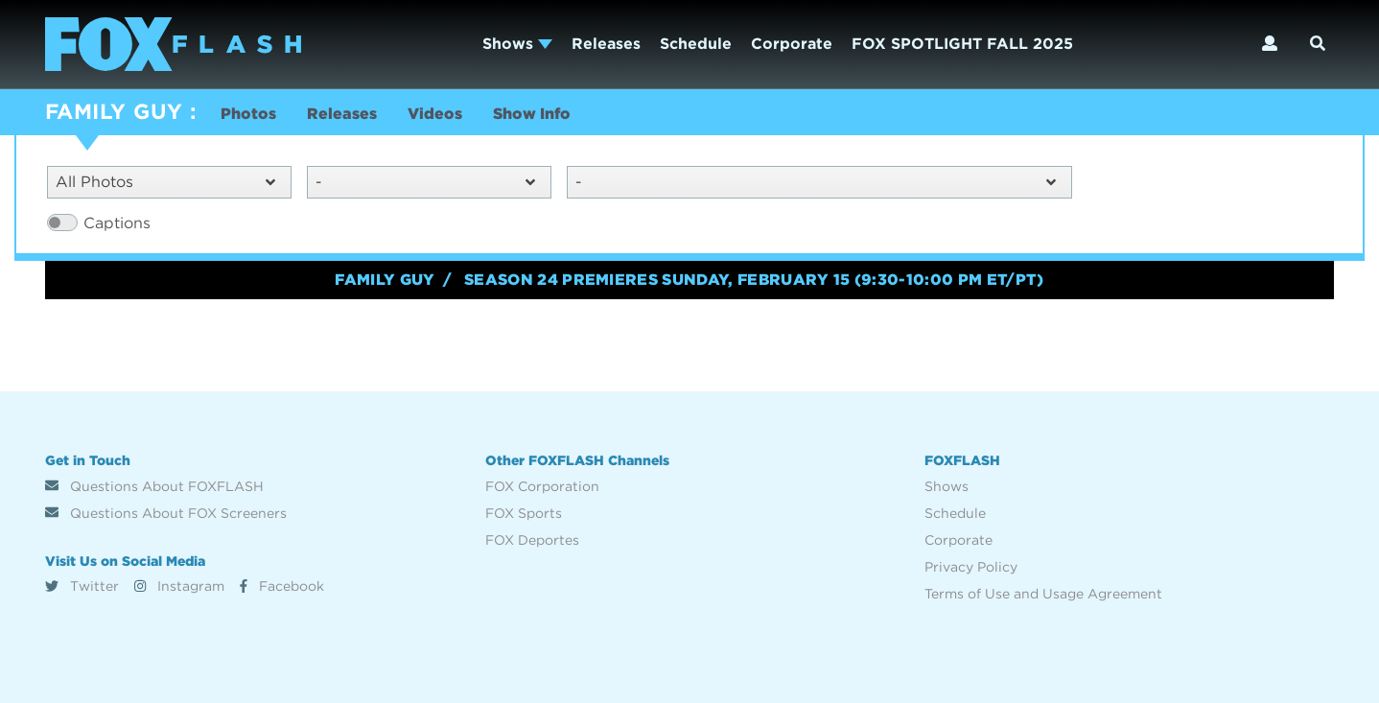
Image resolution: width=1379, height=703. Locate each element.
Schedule (696, 44)
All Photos (165, 182)
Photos (248, 114)
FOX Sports (523, 513)
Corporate (791, 44)
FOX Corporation (542, 486)
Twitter (82, 586)
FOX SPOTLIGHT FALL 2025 (962, 44)
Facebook (282, 586)
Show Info (532, 114)
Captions (117, 223)
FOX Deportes (532, 540)
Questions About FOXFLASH (154, 486)
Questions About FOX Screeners (166, 513)
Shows (517, 44)
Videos (435, 114)
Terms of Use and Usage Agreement (1043, 593)
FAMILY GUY (113, 111)
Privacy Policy (970, 566)
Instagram (179, 586)
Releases (606, 44)
